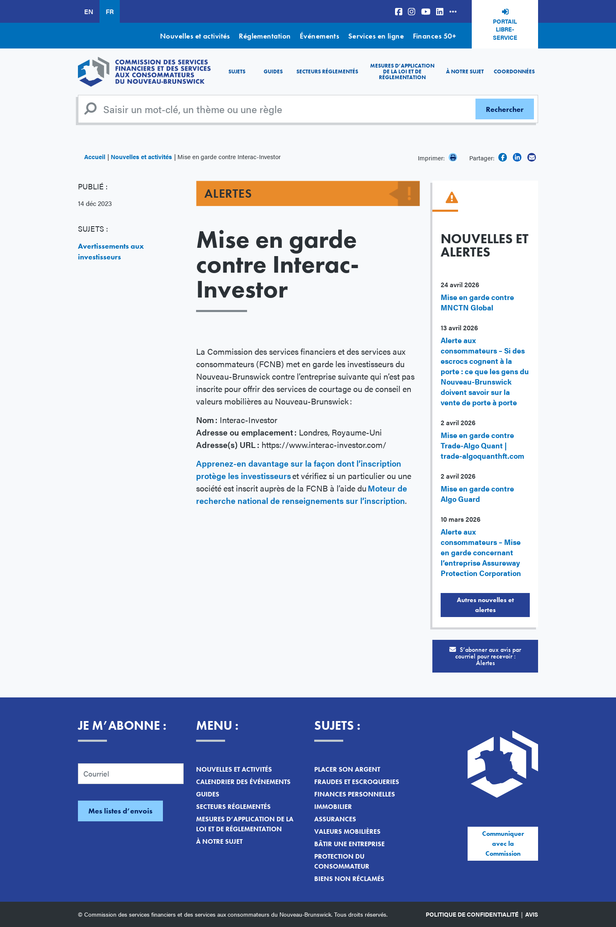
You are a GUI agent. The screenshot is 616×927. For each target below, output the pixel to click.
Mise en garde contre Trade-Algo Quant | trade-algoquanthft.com (482, 445)
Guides (273, 71)
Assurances (335, 819)
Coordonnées (514, 71)
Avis (531, 914)
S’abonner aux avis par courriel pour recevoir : (485, 656)
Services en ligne (376, 36)
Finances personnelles (354, 794)
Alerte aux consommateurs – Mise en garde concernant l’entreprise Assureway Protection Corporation (481, 552)
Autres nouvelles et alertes (485, 604)
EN (88, 11)
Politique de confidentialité (472, 914)
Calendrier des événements (243, 781)
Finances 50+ (434, 36)
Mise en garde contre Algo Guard (477, 493)
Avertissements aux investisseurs (111, 251)
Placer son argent (347, 769)
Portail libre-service (505, 29)
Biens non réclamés (349, 878)
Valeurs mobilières (347, 831)
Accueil (94, 156)
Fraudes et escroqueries (356, 781)
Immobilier (333, 806)
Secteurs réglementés (327, 71)
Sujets (236, 71)
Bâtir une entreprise (349, 844)
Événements (320, 36)
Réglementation (265, 36)
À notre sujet (465, 71)
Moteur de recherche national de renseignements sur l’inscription (301, 494)
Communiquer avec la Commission (503, 843)
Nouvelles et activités (195, 36)
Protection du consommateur (341, 861)
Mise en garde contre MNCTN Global (477, 302)
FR (110, 11)
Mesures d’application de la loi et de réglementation (402, 71)
